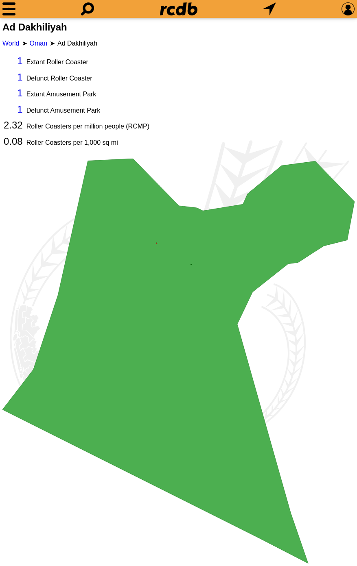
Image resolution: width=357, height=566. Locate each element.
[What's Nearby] (269, 8)
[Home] (178, 8)
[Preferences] (348, 8)
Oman (39, 43)
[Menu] (8, 8)
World (11, 43)
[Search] (87, 8)
